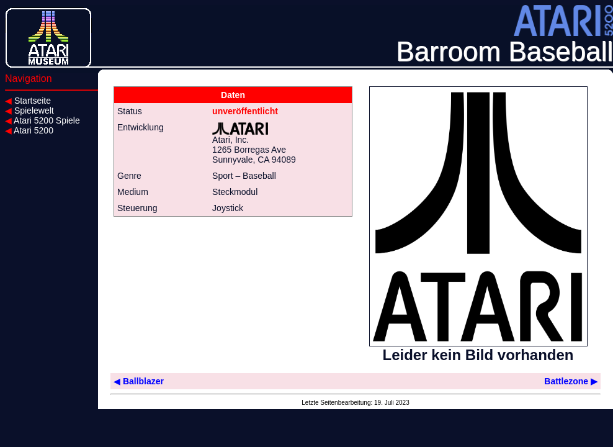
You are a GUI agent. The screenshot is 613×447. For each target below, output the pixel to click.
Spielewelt (29, 110)
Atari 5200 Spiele (42, 120)
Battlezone (570, 381)
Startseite (28, 101)
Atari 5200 (29, 130)
